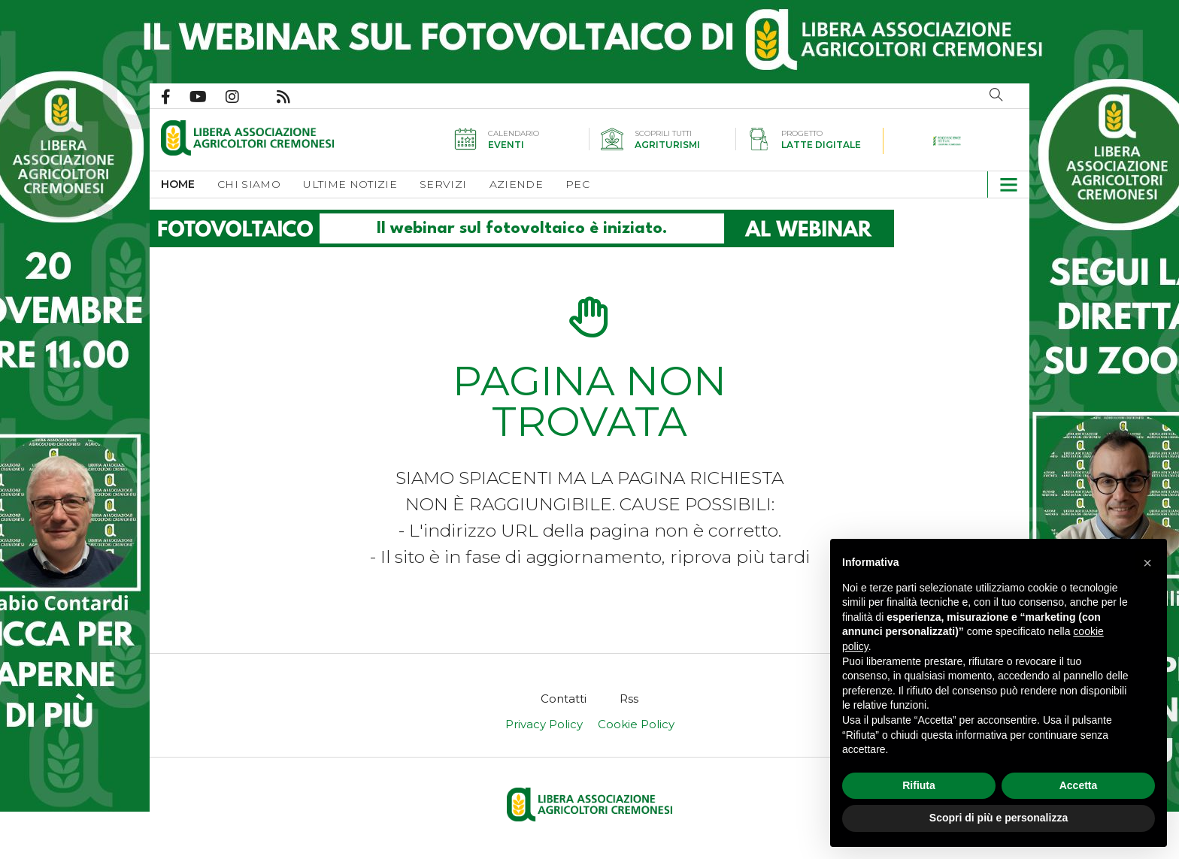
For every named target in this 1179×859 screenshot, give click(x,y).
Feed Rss (293, 96)
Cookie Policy (636, 724)
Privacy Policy (544, 724)
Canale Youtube (207, 96)
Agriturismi (667, 144)
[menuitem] (189, 184)
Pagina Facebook (175, 96)
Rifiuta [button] (918, 785)
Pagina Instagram (242, 96)
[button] (1002, 184)
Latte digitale (821, 144)
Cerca (996, 94)
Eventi (506, 144)
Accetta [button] (1078, 785)
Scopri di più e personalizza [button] (998, 818)
